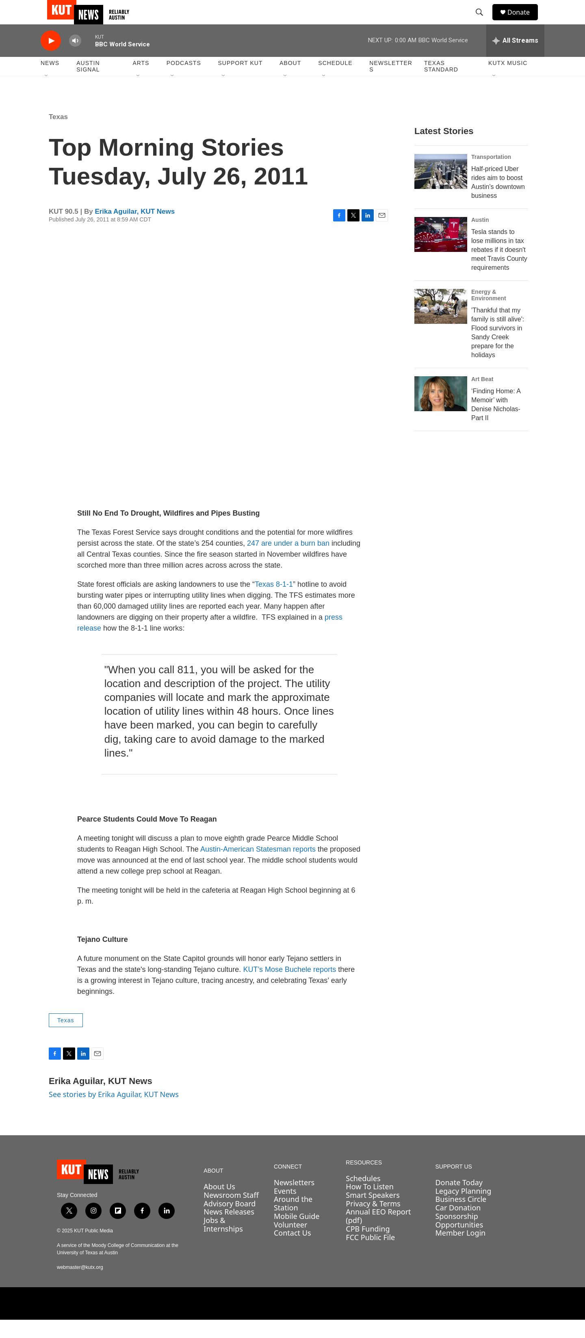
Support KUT (240, 81)
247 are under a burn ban (288, 561)
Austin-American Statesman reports (258, 867)
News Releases (229, 1230)
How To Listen (370, 1205)
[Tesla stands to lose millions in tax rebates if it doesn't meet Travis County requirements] (440, 252)
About (290, 81)
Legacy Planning (463, 1209)
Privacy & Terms (373, 1222)
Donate (523, 21)
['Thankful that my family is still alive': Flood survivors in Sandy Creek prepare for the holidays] (440, 324)
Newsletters (390, 84)
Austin (480, 238)
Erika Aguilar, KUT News (135, 230)
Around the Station (293, 1221)
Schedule (335, 81)
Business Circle (460, 1217)
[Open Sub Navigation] (46, 94)
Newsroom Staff (231, 1213)
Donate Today (459, 1201)
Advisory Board (230, 1222)
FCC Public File (370, 1255)
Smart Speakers (372, 1213)
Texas (58, 135)
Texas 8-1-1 (274, 603)
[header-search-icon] (483, 21)
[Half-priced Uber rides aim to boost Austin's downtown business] (440, 189)
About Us (219, 1205)
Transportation (491, 175)
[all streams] (515, 59)
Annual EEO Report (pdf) (378, 1234)
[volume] (75, 59)
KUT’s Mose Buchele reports (289, 988)
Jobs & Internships (223, 1243)
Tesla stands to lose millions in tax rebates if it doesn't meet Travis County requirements (499, 268)
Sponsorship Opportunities (459, 1239)
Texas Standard (441, 84)
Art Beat (482, 397)
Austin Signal (88, 84)
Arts (140, 81)
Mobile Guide (297, 1234)
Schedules (363, 1196)
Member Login (460, 1251)
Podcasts (184, 81)
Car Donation (458, 1226)
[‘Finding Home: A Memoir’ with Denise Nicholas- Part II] (440, 412)
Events (285, 1209)
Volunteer (290, 1243)
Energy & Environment (488, 313)
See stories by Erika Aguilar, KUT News (114, 1112)
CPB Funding (368, 1247)
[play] (50, 59)
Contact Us (292, 1251)
